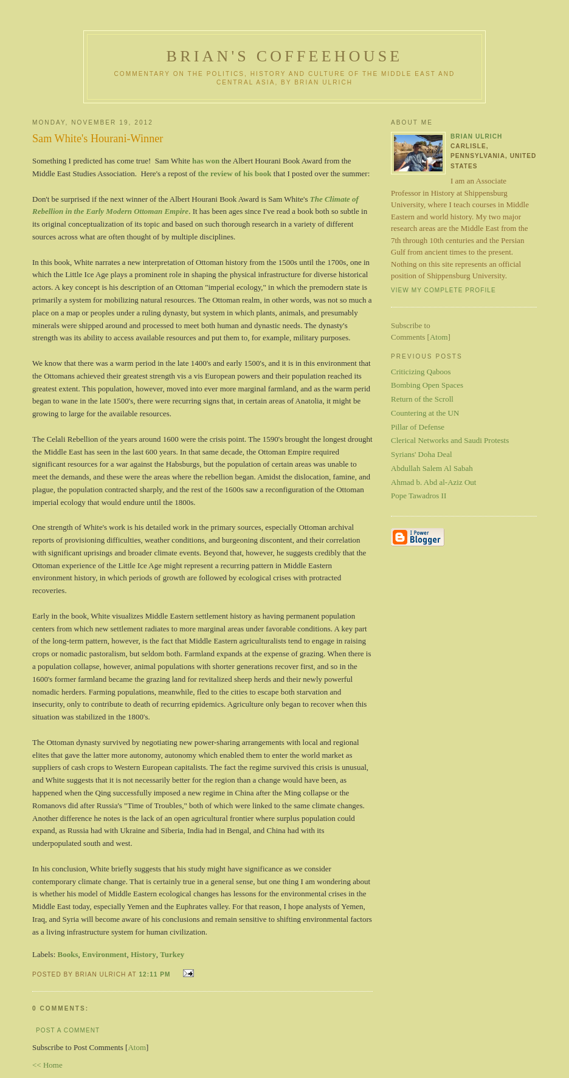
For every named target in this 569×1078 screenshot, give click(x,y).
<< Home (47, 1064)
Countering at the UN (425, 412)
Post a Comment (68, 1030)
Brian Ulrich (476, 136)
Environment (104, 954)
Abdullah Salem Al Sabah (432, 468)
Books (68, 954)
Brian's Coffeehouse (285, 56)
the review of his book (234, 173)
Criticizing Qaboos (421, 371)
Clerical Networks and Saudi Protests (450, 440)
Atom (137, 1047)
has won (205, 160)
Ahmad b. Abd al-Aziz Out (433, 482)
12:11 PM (156, 974)
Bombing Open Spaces (427, 385)
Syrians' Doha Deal (421, 454)
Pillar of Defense (417, 426)
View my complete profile (443, 290)
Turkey (172, 954)
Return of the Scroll (422, 398)
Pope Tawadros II (418, 495)
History (143, 954)
